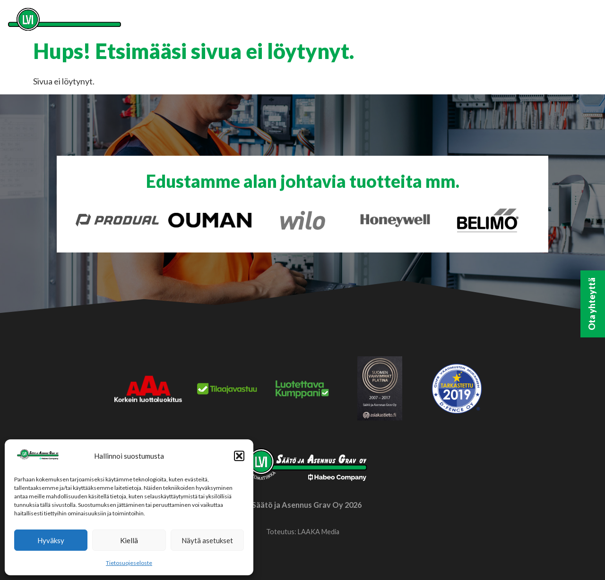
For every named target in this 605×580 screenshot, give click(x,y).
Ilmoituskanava (561, 22)
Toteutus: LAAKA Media (302, 532)
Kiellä (129, 540)
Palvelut (331, 22)
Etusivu (276, 22)
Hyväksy (50, 540)
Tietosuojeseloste (129, 562)
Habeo (499, 22)
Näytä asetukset (207, 540)
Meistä (384, 22)
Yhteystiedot (442, 22)
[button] (239, 456)
